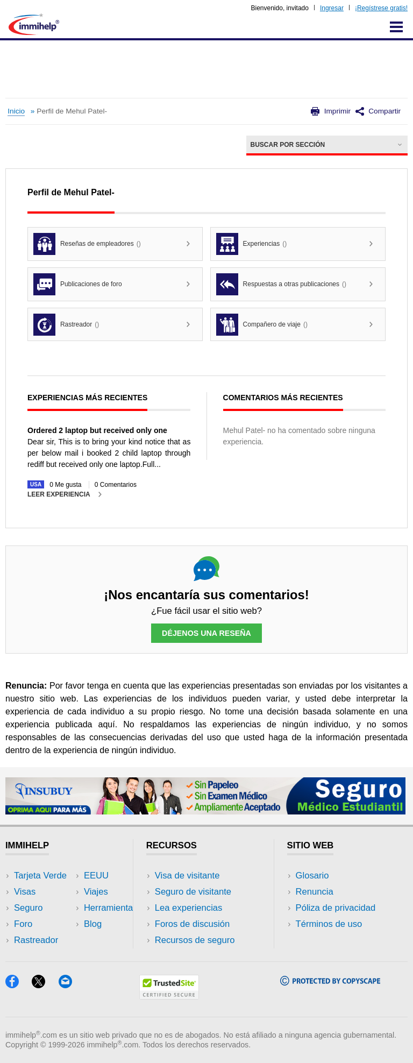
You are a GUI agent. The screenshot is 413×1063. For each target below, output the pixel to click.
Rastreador (66, 325)
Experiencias (251, 244)
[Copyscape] (330, 982)
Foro (23, 924)
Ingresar (332, 8)
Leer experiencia (58, 494)
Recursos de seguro (195, 940)
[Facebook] (18, 984)
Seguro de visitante (193, 892)
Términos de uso (329, 924)
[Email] (70, 984)
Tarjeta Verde (40, 875)
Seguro (28, 908)
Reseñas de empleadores (87, 244)
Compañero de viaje (262, 325)
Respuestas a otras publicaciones (281, 284)
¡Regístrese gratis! (381, 8)
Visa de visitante (187, 875)
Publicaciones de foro (77, 284)
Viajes (96, 892)
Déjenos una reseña (206, 633)
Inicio (16, 111)
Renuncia (314, 892)
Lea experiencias (189, 908)
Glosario (312, 875)
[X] (45, 984)
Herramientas (111, 908)
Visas (24, 892)
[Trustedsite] (169, 996)
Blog (93, 924)
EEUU (96, 875)
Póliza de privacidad (336, 908)
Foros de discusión (192, 924)
